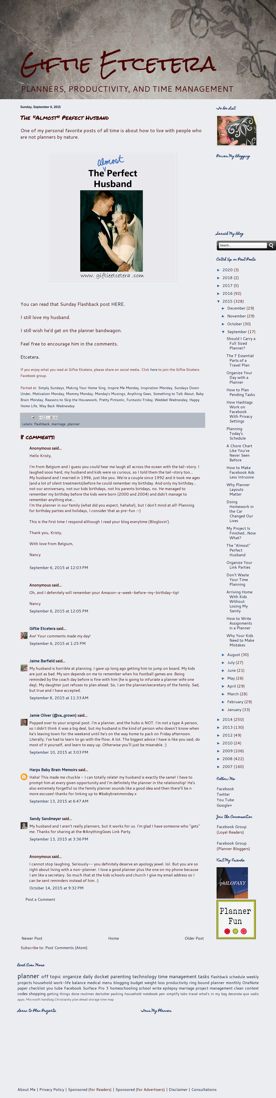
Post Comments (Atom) (66, 947)
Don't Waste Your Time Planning (237, 579)
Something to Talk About (173, 393)
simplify (172, 993)
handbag (47, 999)
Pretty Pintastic (111, 399)
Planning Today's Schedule (236, 433)
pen (162, 993)
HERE (117, 304)
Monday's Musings (110, 393)
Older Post (194, 938)
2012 (228, 735)
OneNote (250, 982)
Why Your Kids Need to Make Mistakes (240, 640)
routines (87, 993)
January (234, 709)
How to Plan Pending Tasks (240, 392)
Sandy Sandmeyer (45, 818)
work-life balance (69, 982)
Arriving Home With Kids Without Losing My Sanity (239, 601)
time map (107, 999)
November (237, 316)
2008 (228, 758)
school (145, 988)
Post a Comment (40, 899)
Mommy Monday (79, 393)
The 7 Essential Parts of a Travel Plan (240, 360)
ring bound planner (206, 982)
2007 (228, 766)
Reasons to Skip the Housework (71, 399)
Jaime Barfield (42, 661)
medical (94, 982)
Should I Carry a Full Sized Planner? (240, 343)
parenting (120, 976)
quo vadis (251, 993)
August (234, 654)
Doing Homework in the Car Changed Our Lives (240, 511)
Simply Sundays (51, 387)
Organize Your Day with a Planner (239, 377)
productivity (177, 982)
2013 (228, 727)
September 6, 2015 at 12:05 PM (58, 611)
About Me (26, 1089)
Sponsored (77, 1089)
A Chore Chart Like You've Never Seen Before (239, 453)
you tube (54, 988)
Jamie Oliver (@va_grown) (53, 715)
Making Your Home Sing (86, 387)
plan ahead (80, 999)
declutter (102, 993)
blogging (121, 982)
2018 (228, 277)
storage (93, 999)
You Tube (225, 799)
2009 (228, 750)
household (42, 982)
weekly (252, 976)
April (232, 686)
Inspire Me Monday (123, 387)
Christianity (63, 999)
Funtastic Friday (139, 399)
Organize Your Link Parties (239, 565)
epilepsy (170, 988)
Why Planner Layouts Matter (238, 489)
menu (107, 982)
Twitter (223, 794)
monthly (233, 982)
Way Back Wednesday (57, 405)
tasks (203, 976)
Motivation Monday (48, 393)
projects (24, 982)
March (233, 694)
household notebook (141, 993)
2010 (228, 743)
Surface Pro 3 (95, 988)
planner (73, 423)
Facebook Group (232, 826)
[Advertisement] (138, 26)
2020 (228, 269)
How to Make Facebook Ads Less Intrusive (240, 472)
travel (193, 993)
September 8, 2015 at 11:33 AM (58, 697)
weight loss (154, 982)
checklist (37, 988)
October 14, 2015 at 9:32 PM (56, 888)
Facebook (225, 788)
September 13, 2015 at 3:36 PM (58, 839)
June (232, 670)
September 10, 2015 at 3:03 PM (58, 752)
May (231, 678)
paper (22, 988)
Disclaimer (178, 1089)
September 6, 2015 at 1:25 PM (57, 643)
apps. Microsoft (29, 999)
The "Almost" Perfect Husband (238, 550)
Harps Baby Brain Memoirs (53, 769)
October (235, 323)
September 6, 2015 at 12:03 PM (58, 567)
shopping (37, 993)
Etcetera (29, 357)
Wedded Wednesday (171, 399)
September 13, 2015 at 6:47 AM (58, 801)
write (156, 988)
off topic (51, 976)
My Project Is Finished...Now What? (241, 532)
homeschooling (124, 988)
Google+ (224, 805)
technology (144, 976)
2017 (228, 285)
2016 (228, 293)
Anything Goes (139, 393)
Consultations (204, 1089)
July (231, 662)
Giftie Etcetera (118, 63)
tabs (183, 993)
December (236, 308)
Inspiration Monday (156, 387)
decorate (235, 993)
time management (177, 976)
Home (113, 938)
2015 (228, 301)
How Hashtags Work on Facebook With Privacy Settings (239, 411)
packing (117, 993)
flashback (42, 423)
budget (136, 982)
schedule (237, 976)
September (237, 331)
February (235, 701)
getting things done (63, 993)
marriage (59, 423)
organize (72, 976)
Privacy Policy (51, 1089)
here (153, 369)
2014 (228, 719)
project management (214, 988)
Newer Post (31, 938)
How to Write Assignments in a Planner (239, 623)
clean (238, 988)
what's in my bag (213, 993)
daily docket (96, 976)
